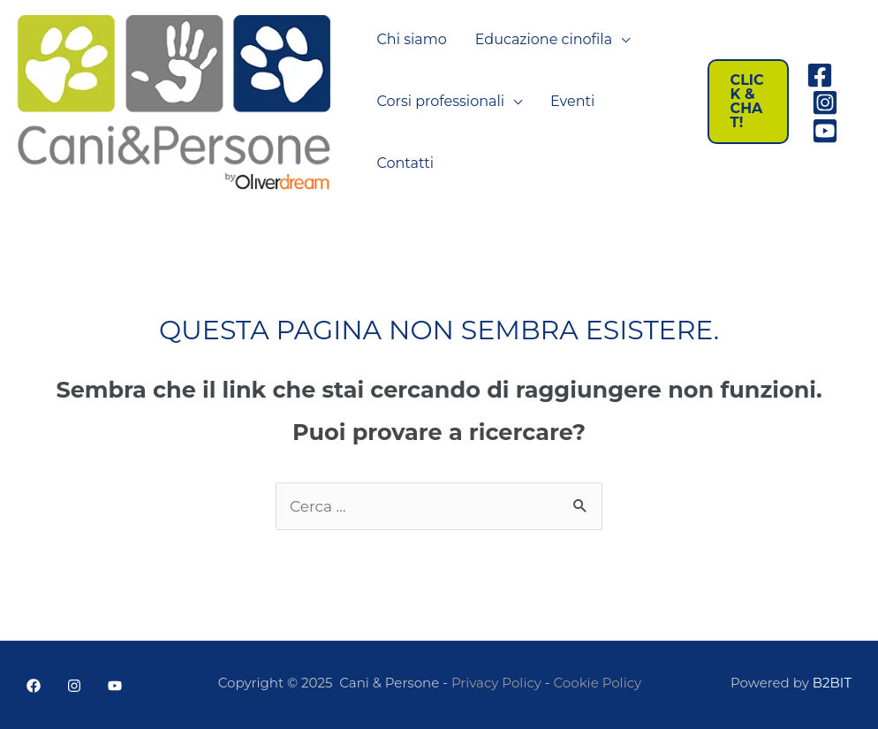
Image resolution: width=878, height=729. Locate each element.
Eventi (572, 101)
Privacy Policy (496, 682)
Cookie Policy (598, 682)
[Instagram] (825, 102)
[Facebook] (819, 75)
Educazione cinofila (543, 39)
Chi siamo (412, 39)
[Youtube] (825, 131)
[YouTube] (115, 686)
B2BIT (832, 682)
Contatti (406, 163)
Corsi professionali (441, 101)
